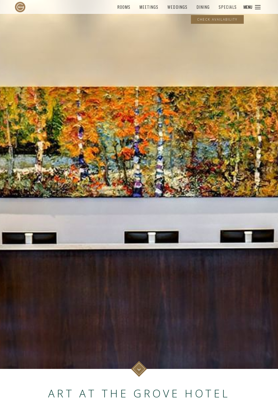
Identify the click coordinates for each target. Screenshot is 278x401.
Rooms (123, 7)
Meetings (148, 7)
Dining (203, 7)
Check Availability (217, 19)
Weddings (177, 7)
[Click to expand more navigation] (252, 7)
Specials (228, 7)
